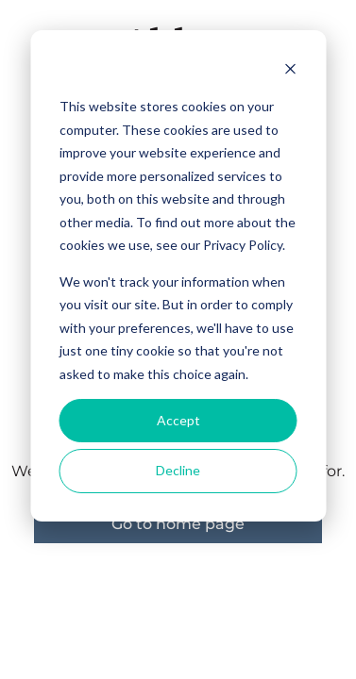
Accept (178, 420)
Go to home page (178, 524)
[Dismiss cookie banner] (290, 71)
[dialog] (178, 276)
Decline (178, 470)
